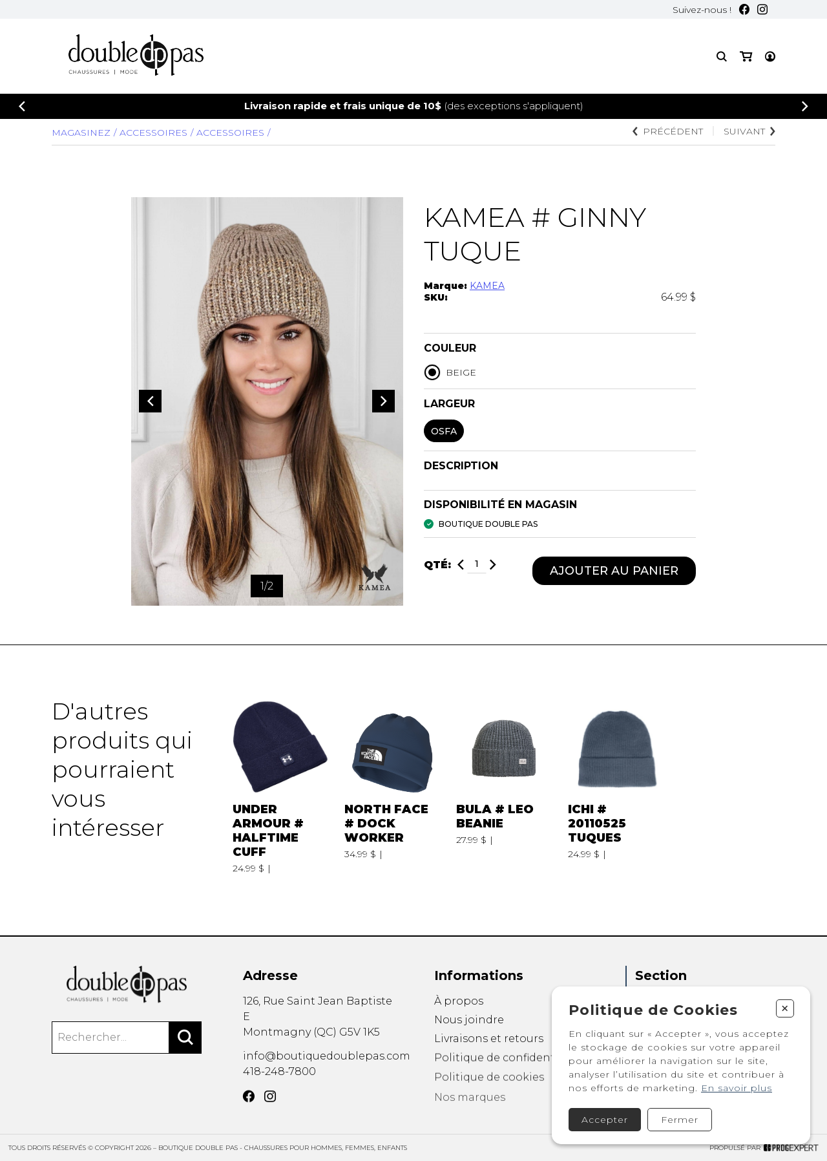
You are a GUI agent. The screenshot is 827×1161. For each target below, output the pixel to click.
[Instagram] (762, 9)
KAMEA (487, 286)
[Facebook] (744, 9)
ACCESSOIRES (230, 132)
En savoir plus (736, 1088)
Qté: (437, 565)
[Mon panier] (746, 56)
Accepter (604, 1119)
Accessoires (153, 132)
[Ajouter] (493, 565)
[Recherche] (722, 56)
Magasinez (81, 132)
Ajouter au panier (614, 571)
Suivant (749, 131)
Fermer (679, 1119)
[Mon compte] (770, 56)
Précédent (668, 131)
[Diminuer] (460, 565)
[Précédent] (22, 106)
